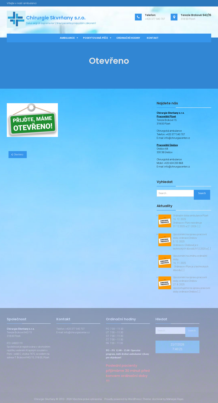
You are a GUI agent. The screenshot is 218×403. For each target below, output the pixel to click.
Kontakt (152, 38)
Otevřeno (18, 154)
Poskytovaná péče (95, 38)
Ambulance (67, 38)
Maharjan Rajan (174, 399)
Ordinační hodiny (128, 38)
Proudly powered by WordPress (122, 399)
